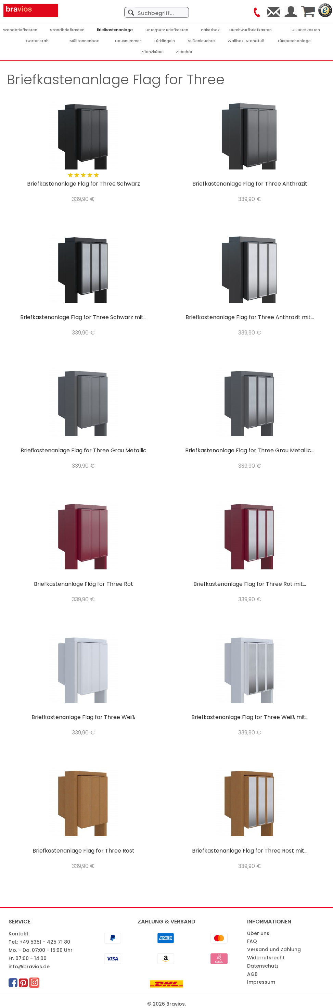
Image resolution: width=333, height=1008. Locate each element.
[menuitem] (156, 8)
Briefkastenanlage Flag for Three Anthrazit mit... (249, 317)
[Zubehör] (184, 52)
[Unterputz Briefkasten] (166, 30)
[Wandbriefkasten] (20, 30)
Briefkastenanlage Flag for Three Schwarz (83, 184)
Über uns (258, 933)
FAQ (252, 941)
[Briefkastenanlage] (115, 30)
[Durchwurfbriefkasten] (250, 30)
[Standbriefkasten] (67, 30)
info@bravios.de (29, 966)
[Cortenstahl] (38, 41)
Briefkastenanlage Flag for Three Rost (84, 851)
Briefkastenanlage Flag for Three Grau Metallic (83, 450)
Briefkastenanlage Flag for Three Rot (83, 584)
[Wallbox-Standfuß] (246, 41)
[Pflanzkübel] (152, 52)
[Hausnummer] (128, 41)
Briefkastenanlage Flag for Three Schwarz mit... (83, 317)
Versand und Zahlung (274, 949)
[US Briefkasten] (306, 30)
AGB (252, 974)
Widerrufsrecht (266, 957)
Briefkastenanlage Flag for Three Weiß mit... (249, 717)
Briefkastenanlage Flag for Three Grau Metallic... (249, 450)
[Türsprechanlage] (294, 41)
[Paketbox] (210, 30)
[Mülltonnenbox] (84, 41)
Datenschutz (263, 965)
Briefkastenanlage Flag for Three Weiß (83, 717)
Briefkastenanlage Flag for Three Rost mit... (249, 851)
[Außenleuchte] (201, 41)
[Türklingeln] (164, 41)
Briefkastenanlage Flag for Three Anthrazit (249, 184)
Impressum (261, 982)
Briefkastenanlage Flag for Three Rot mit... (249, 584)
